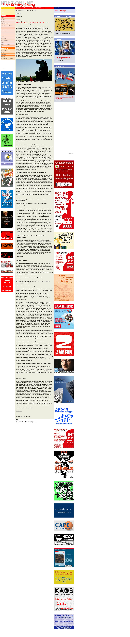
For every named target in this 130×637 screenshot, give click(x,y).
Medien (3, 36)
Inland (2, 21)
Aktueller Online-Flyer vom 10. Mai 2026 (25, 10)
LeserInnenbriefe (5, 50)
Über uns (3, 54)
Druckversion (19, 16)
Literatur (3, 46)
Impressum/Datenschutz (7, 58)
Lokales (3, 19)
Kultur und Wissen (5, 44)
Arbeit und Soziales (6, 23)
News (2, 17)
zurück (17, 13)
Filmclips (3, 38)
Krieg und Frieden (5, 29)
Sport (2, 42)
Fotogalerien (4, 40)
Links (2, 52)
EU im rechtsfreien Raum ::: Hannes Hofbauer (63, 58)
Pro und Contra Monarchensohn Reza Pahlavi (64, 97)
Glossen (3, 34)
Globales (3, 27)
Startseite (18, 416)
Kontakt (3, 56)
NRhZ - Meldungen (60, 10)
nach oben (28, 416)
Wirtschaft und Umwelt (7, 25)
